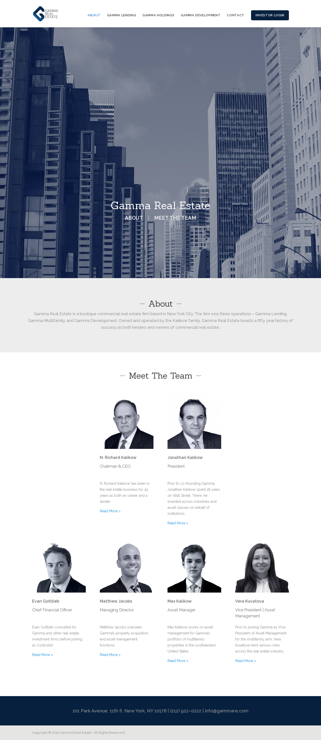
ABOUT (94, 15)
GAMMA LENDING (121, 15)
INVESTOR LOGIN (270, 15)
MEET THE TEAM (175, 218)
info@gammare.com (227, 710)
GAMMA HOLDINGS (158, 15)
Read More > (110, 511)
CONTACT (236, 15)
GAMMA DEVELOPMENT (200, 15)
